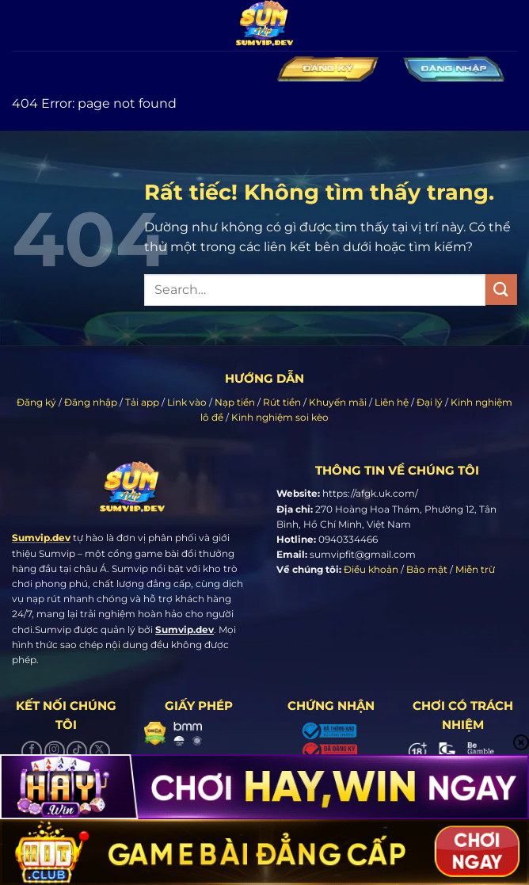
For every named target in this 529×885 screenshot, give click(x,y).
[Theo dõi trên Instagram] (54, 751)
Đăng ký (36, 402)
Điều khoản (371, 569)
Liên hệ (392, 402)
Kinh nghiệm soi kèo (280, 417)
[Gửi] (501, 289)
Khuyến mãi (338, 402)
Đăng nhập (90, 402)
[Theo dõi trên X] (99, 751)
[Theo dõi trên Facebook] (31, 751)
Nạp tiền (235, 402)
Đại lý (430, 402)
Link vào (187, 402)
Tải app (142, 402)
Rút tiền (282, 402)
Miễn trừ (475, 569)
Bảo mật (426, 569)
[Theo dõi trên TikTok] (77, 751)
